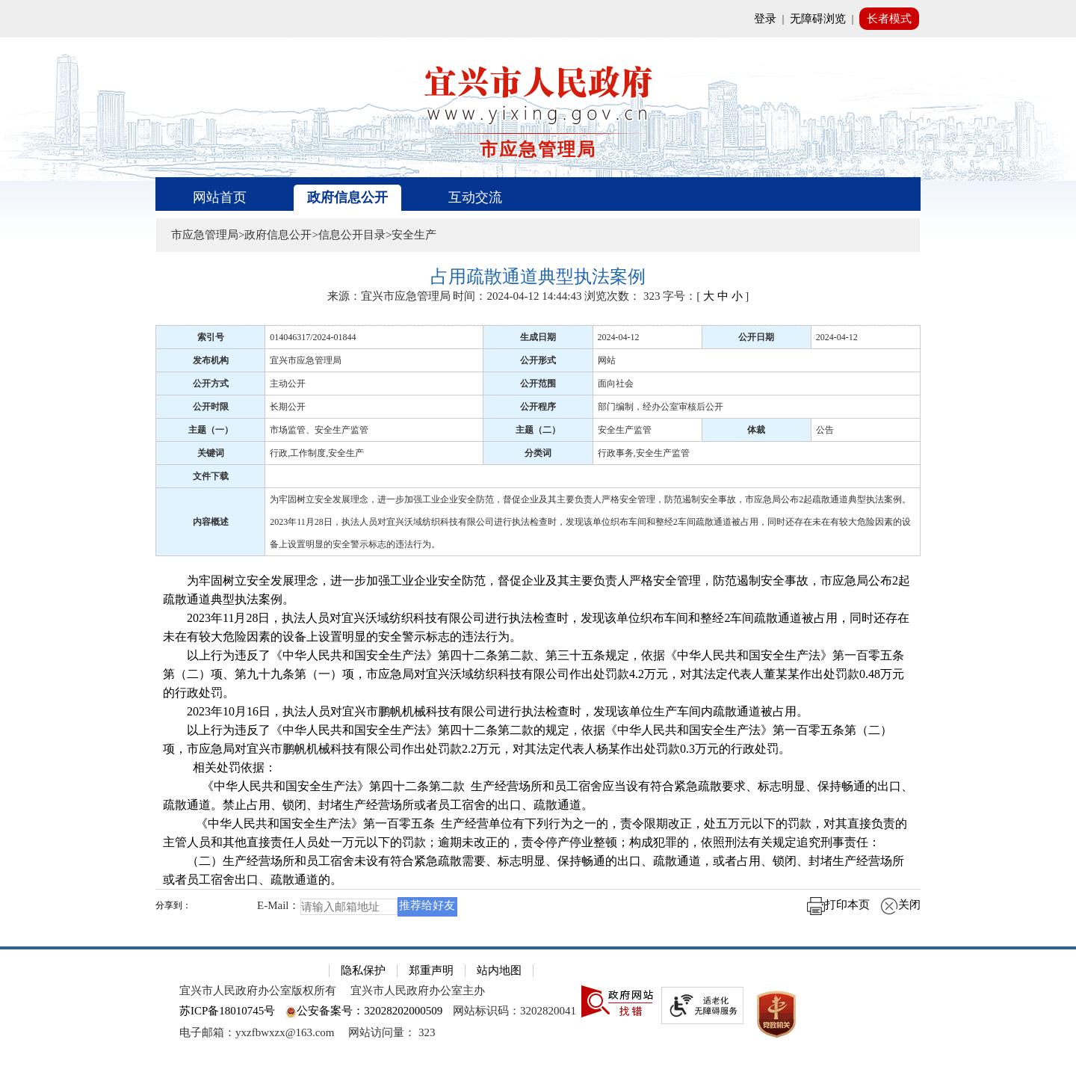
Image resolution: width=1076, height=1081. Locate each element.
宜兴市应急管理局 (305, 360)
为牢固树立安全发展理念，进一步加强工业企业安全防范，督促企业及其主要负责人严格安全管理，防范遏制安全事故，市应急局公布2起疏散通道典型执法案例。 (536, 590)
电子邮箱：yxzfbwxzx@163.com (257, 1032)
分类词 (538, 453)
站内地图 (499, 970)
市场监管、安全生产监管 (319, 430)
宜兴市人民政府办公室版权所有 (257, 991)
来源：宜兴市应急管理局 (389, 296)
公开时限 (211, 406)
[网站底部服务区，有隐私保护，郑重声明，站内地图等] (538, 1013)
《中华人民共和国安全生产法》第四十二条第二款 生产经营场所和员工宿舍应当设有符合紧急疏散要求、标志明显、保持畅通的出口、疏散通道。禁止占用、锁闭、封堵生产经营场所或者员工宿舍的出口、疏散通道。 (538, 795)
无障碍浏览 (818, 19)
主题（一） (210, 430)
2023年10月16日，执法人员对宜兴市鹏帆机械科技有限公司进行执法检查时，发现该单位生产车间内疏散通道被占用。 (485, 711)
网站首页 (220, 197)
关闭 (900, 905)
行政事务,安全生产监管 (644, 453)
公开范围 (538, 383)
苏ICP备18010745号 (227, 1011)
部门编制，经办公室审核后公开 (660, 406)
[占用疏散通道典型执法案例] (538, 277)
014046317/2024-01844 (313, 337)
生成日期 (538, 337)
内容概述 (211, 522)
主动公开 (288, 383)
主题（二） (538, 430)
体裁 (756, 430)
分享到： (173, 906)
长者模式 (889, 19)
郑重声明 (431, 970)
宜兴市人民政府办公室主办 (417, 991)
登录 (765, 19)
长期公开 (288, 406)
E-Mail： (278, 905)
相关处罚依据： (219, 767)
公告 (825, 430)
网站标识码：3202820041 (514, 1011)
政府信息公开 (347, 197)
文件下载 (211, 476)
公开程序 (538, 406)
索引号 (210, 337)
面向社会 (616, 383)
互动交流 (475, 197)
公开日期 (756, 337)
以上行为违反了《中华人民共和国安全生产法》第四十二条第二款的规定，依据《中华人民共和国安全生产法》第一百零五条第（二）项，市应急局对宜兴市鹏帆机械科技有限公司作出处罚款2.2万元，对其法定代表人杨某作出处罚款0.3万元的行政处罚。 (527, 739)
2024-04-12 (619, 337)
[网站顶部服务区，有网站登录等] (538, 18)
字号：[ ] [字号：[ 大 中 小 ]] (706, 296)
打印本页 (838, 905)
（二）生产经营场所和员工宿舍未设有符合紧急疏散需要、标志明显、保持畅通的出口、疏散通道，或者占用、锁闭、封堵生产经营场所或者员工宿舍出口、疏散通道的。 (533, 870)
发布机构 (211, 360)
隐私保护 (363, 970)
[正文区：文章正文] (538, 597)
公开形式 (538, 360)
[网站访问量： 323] (391, 1032)
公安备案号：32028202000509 (363, 1011)
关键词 (210, 453)
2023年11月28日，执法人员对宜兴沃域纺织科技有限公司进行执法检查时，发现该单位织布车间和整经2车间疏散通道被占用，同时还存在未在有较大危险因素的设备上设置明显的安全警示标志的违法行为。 (536, 627)
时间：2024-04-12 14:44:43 (517, 296)
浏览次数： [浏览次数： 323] (622, 296)
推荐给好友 (427, 905)
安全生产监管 (625, 430)
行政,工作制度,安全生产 (317, 453)
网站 (607, 360)
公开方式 (211, 383)
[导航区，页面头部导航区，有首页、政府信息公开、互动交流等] (538, 194)
